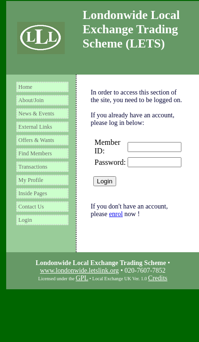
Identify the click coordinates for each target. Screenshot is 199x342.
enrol (116, 214)
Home (25, 87)
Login (25, 220)
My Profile (31, 180)
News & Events (36, 113)
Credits (157, 278)
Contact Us (31, 206)
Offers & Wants (36, 140)
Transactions (33, 166)
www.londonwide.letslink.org (79, 270)
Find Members (35, 153)
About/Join (31, 100)
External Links (35, 127)
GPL (82, 278)
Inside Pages (33, 193)
